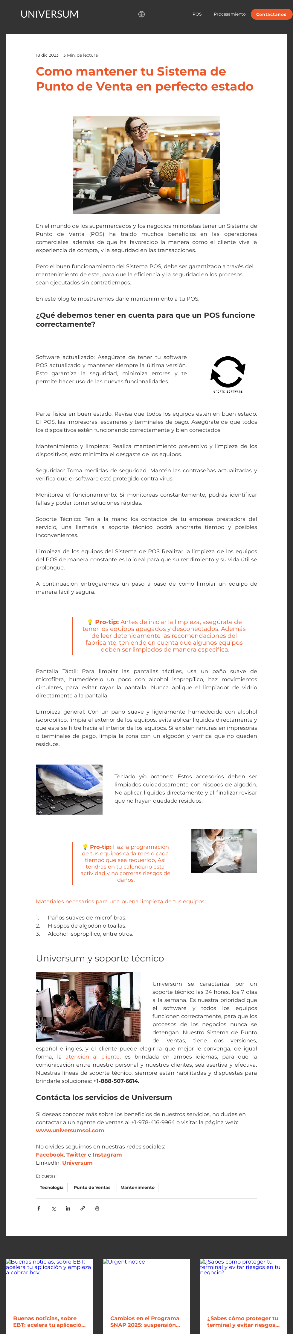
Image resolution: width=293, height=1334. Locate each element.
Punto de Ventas (92, 1187)
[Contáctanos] (272, 14)
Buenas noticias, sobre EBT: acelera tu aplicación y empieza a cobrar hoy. (49, 1321)
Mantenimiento (137, 1187)
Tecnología (52, 1187)
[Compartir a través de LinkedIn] (68, 1208)
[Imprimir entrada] (97, 1208)
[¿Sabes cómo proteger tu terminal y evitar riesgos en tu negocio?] (243, 1283)
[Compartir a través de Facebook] (39, 1208)
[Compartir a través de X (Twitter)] (53, 1208)
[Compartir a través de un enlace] (83, 1208)
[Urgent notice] (146, 1283)
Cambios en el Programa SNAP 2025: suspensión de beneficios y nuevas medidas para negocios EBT (144, 1321)
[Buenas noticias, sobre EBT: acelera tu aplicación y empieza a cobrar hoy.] (49, 1283)
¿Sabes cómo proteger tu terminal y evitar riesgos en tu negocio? (242, 1321)
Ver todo (278, 1248)
